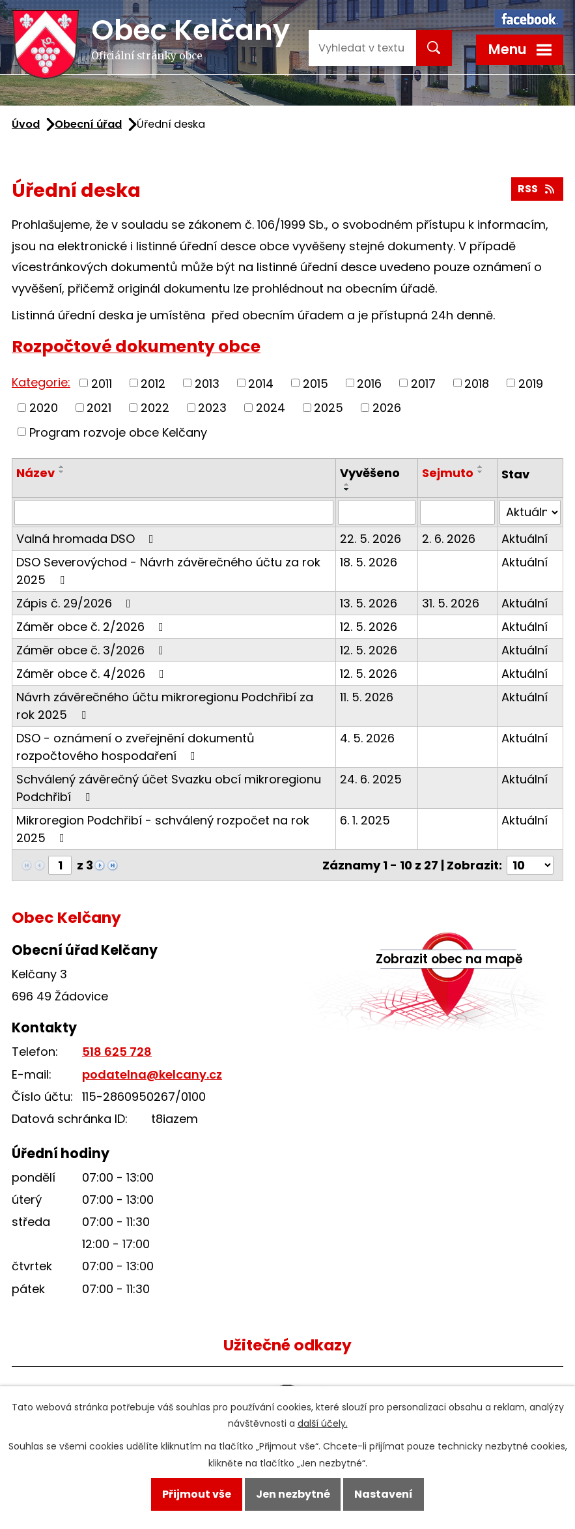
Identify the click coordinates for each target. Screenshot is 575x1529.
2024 (270, 408)
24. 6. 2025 (371, 779)
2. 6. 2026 (448, 539)
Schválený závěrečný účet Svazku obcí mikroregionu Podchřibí (168, 788)
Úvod (26, 124)
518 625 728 (117, 1051)
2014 (260, 383)
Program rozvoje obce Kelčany (118, 432)
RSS (537, 188)
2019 (530, 383)
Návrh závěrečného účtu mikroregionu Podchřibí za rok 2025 (164, 706)
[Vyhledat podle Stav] (530, 512)
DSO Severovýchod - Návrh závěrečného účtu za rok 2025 (168, 571)
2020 (43, 408)
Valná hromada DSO (87, 539)
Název (35, 473)
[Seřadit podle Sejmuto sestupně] (480, 471)
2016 (369, 383)
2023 (212, 408)
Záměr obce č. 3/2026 (92, 650)
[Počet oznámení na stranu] (530, 865)
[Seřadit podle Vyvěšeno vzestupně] (347, 484)
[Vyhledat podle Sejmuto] (457, 512)
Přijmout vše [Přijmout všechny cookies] (196, 1494)
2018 (476, 383)
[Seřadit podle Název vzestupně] (62, 466)
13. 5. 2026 (368, 603)
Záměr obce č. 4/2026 (92, 673)
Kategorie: (41, 382)
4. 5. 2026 (367, 738)
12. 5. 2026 (368, 627)
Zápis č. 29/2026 (76, 603)
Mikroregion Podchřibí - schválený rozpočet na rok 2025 (162, 829)
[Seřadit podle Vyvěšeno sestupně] (347, 489)
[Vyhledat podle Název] (173, 512)
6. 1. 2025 (365, 820)
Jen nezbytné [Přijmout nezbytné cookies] (293, 1494)
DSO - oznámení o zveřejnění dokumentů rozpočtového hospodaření (135, 747)
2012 (153, 383)
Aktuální (524, 539)
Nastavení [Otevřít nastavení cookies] (383, 1494)
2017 (423, 383)
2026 (386, 408)
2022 (155, 408)
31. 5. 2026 (450, 603)
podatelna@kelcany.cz (152, 1074)
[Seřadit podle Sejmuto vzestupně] (480, 466)
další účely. (323, 1424)
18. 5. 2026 (368, 562)
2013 (207, 383)
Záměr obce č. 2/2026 (92, 627)
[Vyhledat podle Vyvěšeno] (376, 512)
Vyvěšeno (370, 473)
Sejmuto (447, 473)
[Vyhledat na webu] (361, 48)
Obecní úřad (88, 124)
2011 (101, 383)
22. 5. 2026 (370, 539)
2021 (99, 408)
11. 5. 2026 (366, 697)
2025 (328, 408)
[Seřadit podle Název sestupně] (62, 471)
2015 (315, 383)
